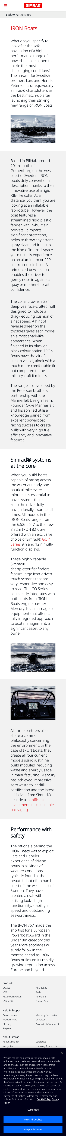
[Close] (62, 1053)
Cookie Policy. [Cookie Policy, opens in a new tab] (44, 1099)
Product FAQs (10, 1019)
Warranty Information (47, 1015)
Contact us (41, 1019)
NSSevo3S (8, 1001)
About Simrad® (11, 1041)
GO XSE (6, 987)
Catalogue (41, 1041)
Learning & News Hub (47, 1046)
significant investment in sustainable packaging (32, 804)
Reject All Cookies (33, 1119)
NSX (5, 992)
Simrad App (42, 1001)
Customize (33, 1109)
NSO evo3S (41, 987)
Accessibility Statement (47, 1024)
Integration (8, 1046)
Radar (39, 992)
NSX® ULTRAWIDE (12, 996)
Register (7, 1028)
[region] (33, 1092)
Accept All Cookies (33, 1129)
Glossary (7, 1024)
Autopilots (41, 996)
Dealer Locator (10, 1015)
